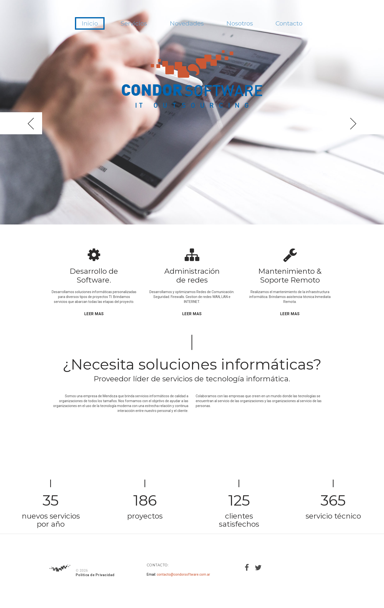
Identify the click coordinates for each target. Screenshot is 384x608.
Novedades (185, 24)
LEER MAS (94, 314)
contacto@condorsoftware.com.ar (183, 574)
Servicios (123, 24)
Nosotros (248, 24)
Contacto (307, 24)
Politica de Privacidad (95, 575)
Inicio (71, 24)
